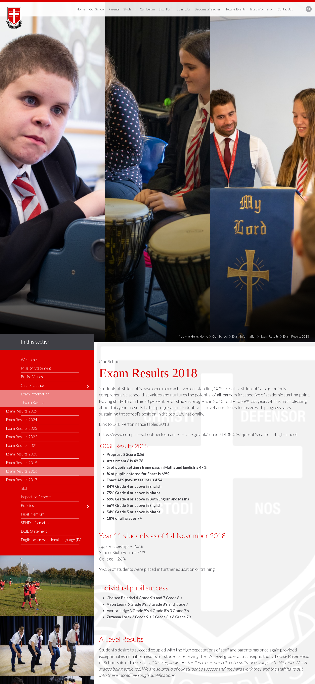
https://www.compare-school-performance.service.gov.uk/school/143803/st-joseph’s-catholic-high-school (198, 434)
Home (203, 336)
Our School (220, 336)
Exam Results (269, 336)
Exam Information (244, 336)
